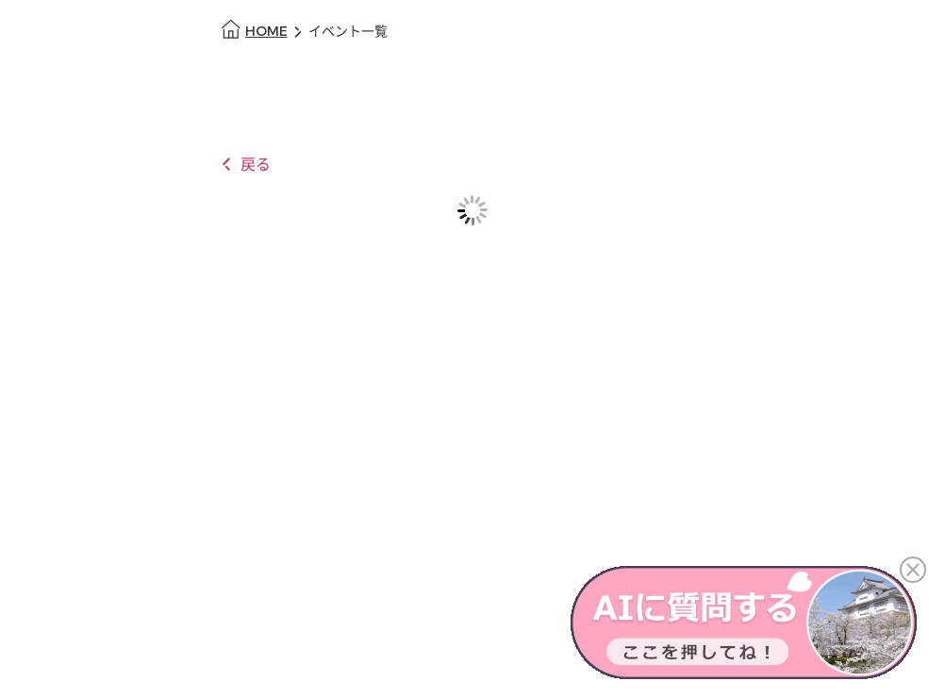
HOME (266, 32)
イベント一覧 (348, 32)
